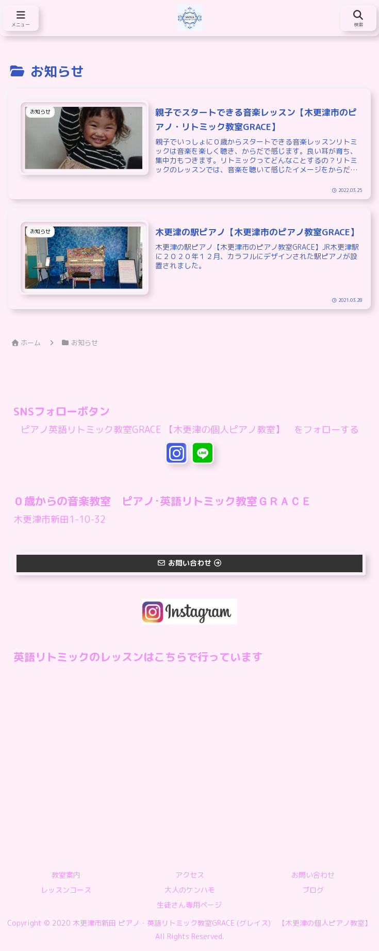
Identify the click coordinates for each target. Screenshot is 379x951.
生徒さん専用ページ (189, 905)
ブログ (313, 890)
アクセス (189, 875)
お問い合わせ (313, 875)
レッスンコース (66, 890)
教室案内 (66, 875)
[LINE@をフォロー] (202, 453)
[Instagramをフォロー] (177, 453)
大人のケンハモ (189, 890)
